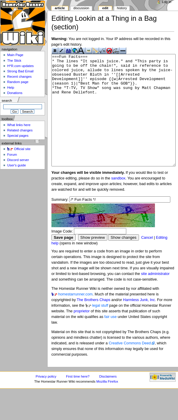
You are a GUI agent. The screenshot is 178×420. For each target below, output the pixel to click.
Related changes (20, 130)
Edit (105, 8)
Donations (14, 93)
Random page (17, 82)
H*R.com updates (20, 66)
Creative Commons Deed (130, 365)
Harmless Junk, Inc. (139, 322)
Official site (22, 149)
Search (7, 100)
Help (10, 87)
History (122, 8)
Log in (166, 2)
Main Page (15, 55)
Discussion (81, 8)
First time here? (77, 398)
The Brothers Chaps (94, 322)
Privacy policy (46, 398)
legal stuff (100, 328)
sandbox (118, 200)
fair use (110, 339)
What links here (18, 125)
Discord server (18, 160)
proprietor (82, 333)
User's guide (16, 165)
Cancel (147, 260)
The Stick (14, 60)
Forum (12, 154)
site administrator (155, 296)
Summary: (60, 222)
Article (60, 8)
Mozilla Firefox (107, 403)
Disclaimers (108, 398)
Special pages (17, 135)
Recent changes (19, 76)
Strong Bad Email (20, 71)
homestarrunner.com (75, 316)
